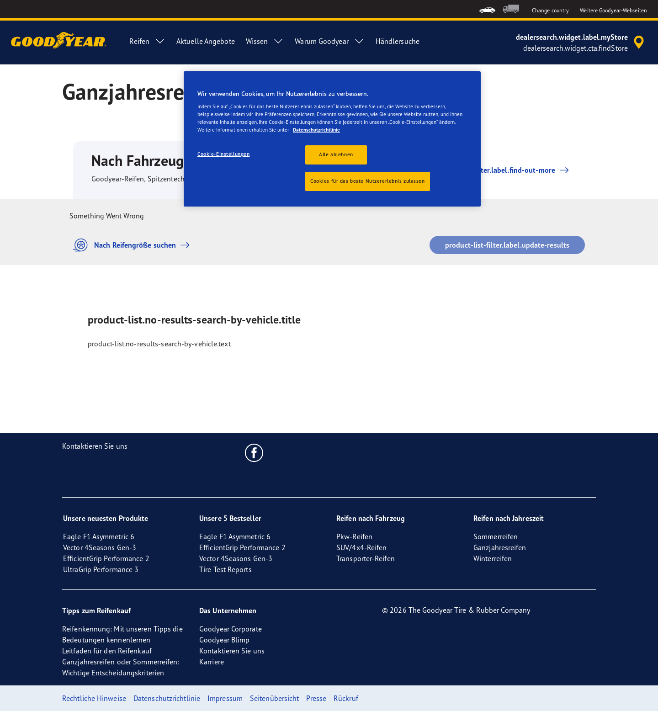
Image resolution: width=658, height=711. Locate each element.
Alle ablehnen (336, 154)
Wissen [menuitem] (265, 41)
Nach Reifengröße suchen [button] (134, 245)
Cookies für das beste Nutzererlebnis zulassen (367, 181)
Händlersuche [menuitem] (397, 41)
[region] (332, 139)
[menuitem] (487, 9)
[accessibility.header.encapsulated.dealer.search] (581, 42)
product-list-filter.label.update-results (507, 244)
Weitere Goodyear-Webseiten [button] (613, 10)
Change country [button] (550, 10)
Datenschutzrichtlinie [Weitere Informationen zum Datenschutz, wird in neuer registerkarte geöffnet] (316, 130)
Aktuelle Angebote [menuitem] (205, 41)
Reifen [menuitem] (147, 41)
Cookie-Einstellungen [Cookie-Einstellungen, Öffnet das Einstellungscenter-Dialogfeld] (223, 154)
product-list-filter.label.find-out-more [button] (491, 169)
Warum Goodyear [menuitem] (329, 41)
